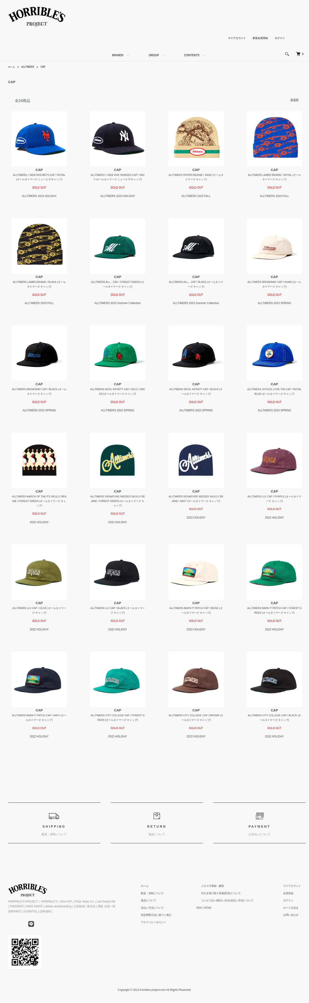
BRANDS (117, 55)
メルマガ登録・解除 (221, 896)
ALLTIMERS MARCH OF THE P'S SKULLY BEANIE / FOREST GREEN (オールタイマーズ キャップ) (39, 509)
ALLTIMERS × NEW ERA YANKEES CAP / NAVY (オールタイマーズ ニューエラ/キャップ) (117, 180)
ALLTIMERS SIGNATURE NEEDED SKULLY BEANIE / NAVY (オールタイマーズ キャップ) (195, 509)
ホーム (12, 66)
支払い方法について (167, 918)
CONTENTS (191, 55)
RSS (211, 918)
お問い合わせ (294, 925)
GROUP (154, 55)
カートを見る (294, 918)
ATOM (220, 918)
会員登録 (291, 903)
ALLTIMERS (30, 66)
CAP (47, 66)
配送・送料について (167, 903)
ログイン (279, 38)
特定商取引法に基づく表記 (171, 925)
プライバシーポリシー (168, 932)
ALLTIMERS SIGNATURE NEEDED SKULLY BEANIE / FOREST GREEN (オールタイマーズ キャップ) (117, 509)
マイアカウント (233, 38)
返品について (163, 910)
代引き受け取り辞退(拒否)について (230, 903)
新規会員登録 (258, 38)
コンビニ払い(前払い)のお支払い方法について (237, 910)
